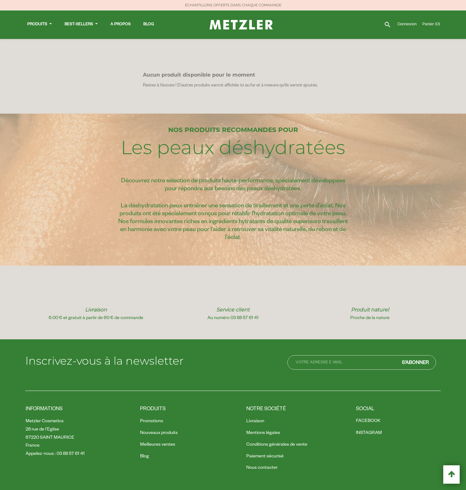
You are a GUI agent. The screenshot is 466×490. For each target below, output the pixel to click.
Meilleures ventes (157, 445)
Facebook (368, 421)
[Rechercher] (387, 18)
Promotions (151, 421)
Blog (144, 456)
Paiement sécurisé (265, 456)
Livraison (255, 421)
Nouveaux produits (159, 433)
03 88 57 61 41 (71, 454)
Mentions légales (263, 433)
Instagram (369, 433)
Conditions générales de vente (276, 445)
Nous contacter (262, 468)
